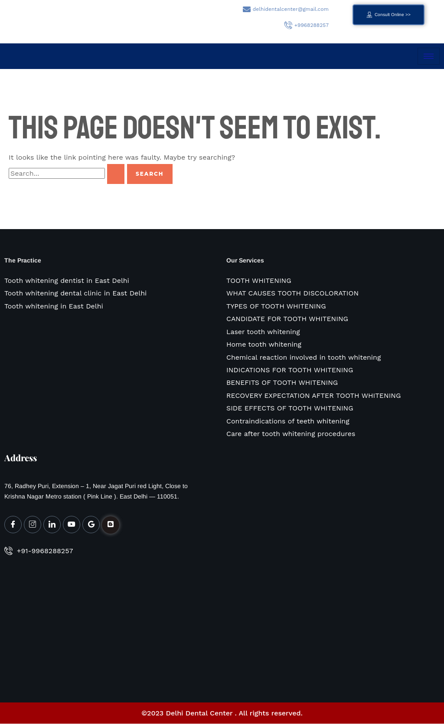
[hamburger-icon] (429, 56)
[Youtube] (71, 526)
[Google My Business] (91, 526)
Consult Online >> (388, 15)
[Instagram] (32, 526)
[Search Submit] (115, 174)
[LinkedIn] (52, 526)
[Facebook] (13, 526)
